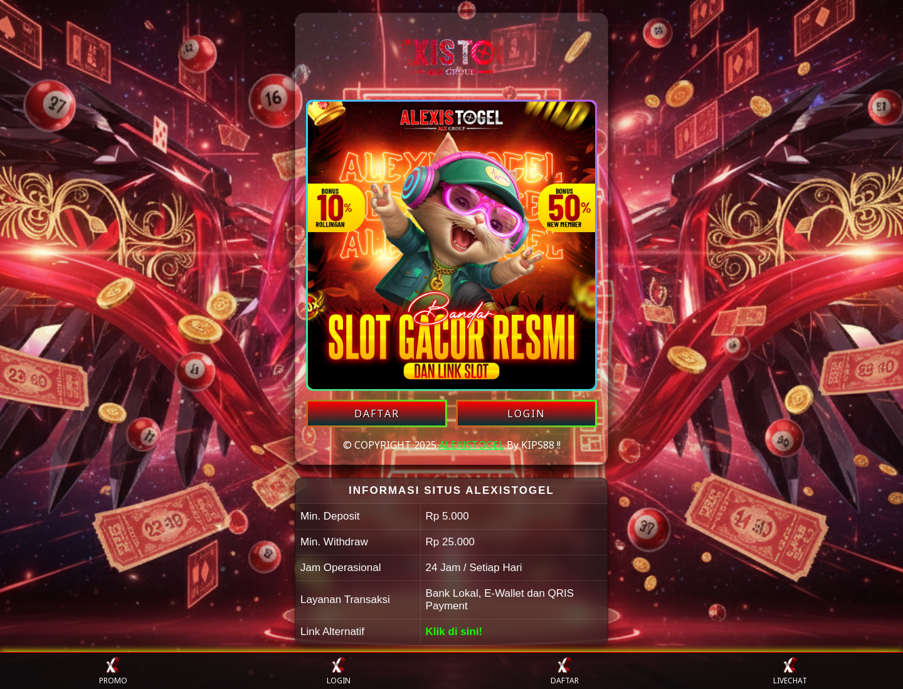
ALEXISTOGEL (471, 445)
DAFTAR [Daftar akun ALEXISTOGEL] (376, 413)
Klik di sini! (454, 632)
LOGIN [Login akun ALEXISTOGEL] (526, 413)
